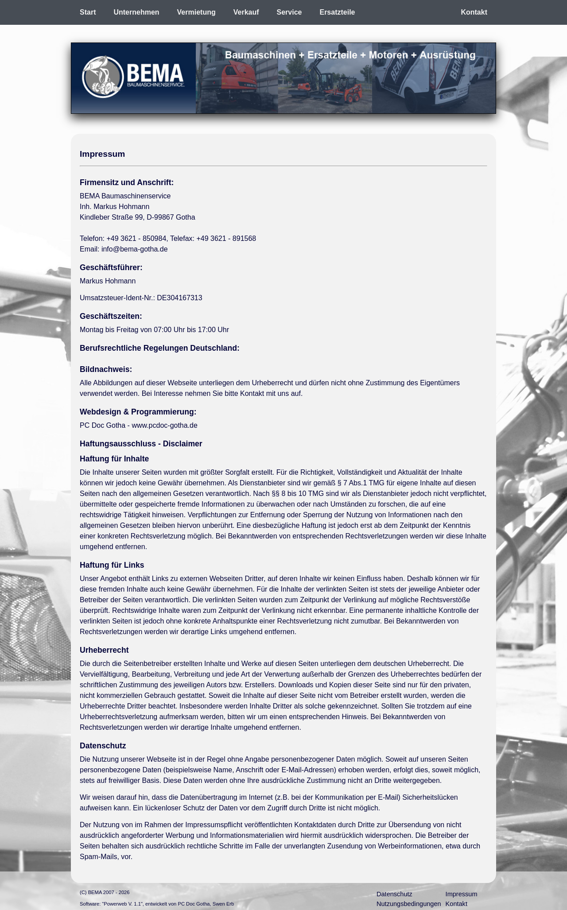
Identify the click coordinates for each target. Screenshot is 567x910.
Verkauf (246, 12)
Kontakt (474, 12)
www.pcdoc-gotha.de (165, 425)
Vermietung (196, 12)
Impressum (462, 894)
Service (289, 12)
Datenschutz (394, 894)
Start (88, 12)
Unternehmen (136, 12)
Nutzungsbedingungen (409, 903)
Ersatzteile (337, 12)
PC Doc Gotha (194, 903)
